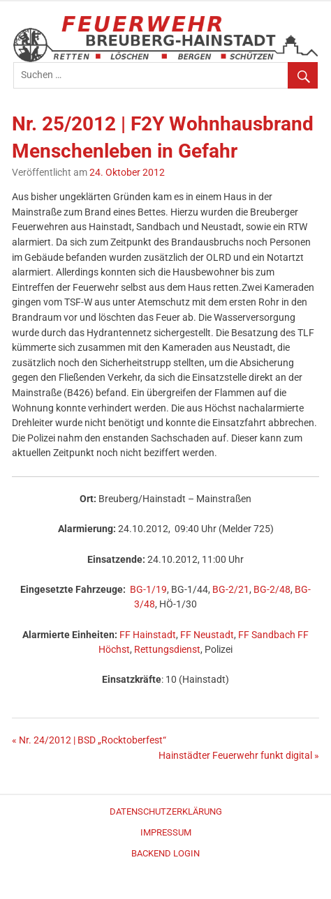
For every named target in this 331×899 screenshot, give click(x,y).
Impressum (165, 832)
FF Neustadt (207, 635)
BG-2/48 (271, 590)
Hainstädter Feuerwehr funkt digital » (239, 756)
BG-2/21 (230, 590)
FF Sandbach (266, 635)
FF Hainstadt (147, 635)
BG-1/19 (148, 590)
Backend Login (165, 853)
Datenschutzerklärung (166, 811)
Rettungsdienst (167, 650)
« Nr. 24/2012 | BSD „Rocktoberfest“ (89, 740)
